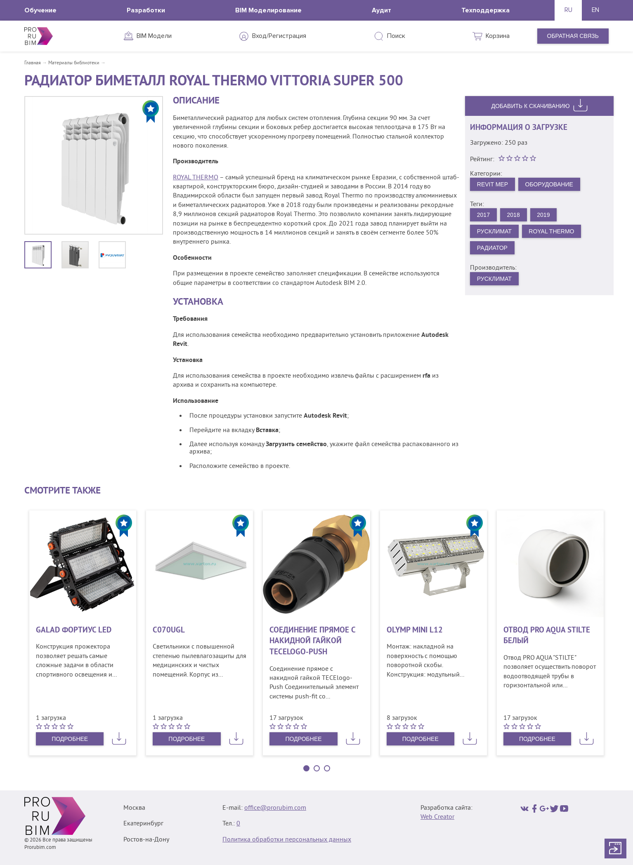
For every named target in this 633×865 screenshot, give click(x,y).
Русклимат (494, 231)
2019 (543, 215)
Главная (32, 63)
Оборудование (549, 184)
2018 (513, 215)
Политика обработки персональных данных (286, 840)
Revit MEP (492, 184)
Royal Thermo (551, 231)
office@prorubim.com (275, 808)
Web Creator (437, 817)
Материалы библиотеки (73, 63)
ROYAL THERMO (195, 178)
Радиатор (492, 247)
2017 (483, 215)
